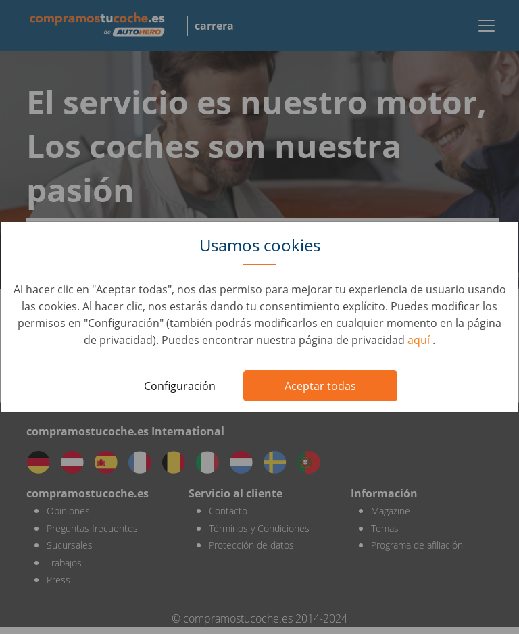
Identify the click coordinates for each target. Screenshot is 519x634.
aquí (419, 340)
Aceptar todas (320, 386)
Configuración (180, 386)
